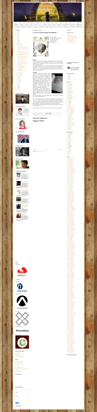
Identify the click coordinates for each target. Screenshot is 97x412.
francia (69, 142)
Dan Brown (69, 202)
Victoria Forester (70, 335)
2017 (68, 75)
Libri (55, 26)
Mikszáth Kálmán (70, 287)
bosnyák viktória (70, 341)
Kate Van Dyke (70, 254)
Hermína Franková (70, 233)
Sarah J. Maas (70, 316)
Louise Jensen (70, 273)
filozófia (69, 89)
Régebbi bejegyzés (60, 149)
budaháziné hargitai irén (71, 343)
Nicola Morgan (70, 291)
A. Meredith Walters (71, 158)
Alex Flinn (69, 166)
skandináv (69, 150)
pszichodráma (70, 111)
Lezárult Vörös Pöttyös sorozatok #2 (22, 56)
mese (68, 103)
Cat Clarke (69, 188)
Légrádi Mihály (70, 274)
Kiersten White (70, 259)
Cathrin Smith (70, 192)
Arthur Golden (70, 169)
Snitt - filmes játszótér (19, 356)
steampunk (69, 117)
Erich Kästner (70, 214)
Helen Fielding (70, 231)
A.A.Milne (69, 159)
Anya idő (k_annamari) (19, 362)
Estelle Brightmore (70, 215)
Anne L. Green (70, 168)
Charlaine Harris (70, 193)
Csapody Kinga (70, 200)
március (18, 79)
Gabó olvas (18, 366)
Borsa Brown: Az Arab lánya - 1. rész (22, 57)
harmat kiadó (45, 114)
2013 (17, 87)
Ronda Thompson (70, 312)
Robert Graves (70, 311)
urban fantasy (70, 125)
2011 (17, 90)
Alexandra (44, 24)
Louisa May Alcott (70, 272)
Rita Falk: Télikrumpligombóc (21, 62)
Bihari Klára (70, 178)
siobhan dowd (70, 348)
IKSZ (52, 22)
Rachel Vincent (70, 303)
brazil (68, 137)
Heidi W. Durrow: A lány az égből (22, 47)
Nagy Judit (69, 288)
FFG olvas (17, 364)
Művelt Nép (79, 26)
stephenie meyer (70, 349)
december (19, 44)
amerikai (69, 133)
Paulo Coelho (70, 298)
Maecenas (29, 26)
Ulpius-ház (72, 24)
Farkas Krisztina (70, 216)
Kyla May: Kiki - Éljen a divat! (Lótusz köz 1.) (25, 173)
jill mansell (69, 344)
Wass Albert (69, 336)
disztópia (69, 84)
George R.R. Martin (71, 224)
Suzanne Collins (70, 324)
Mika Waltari (70, 286)
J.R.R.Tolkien (70, 240)
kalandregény (70, 96)
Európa (53, 24)
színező (50, 114)
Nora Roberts (70, 292)
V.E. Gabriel (70, 331)
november (19, 46)
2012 (17, 88)
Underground (66, 26)
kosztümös (69, 98)
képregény (69, 101)
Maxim (51, 26)
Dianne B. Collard (70, 209)
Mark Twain (70, 279)
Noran (31, 24)
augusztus (19, 75)
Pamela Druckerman (71, 297)
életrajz (69, 129)
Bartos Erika (70, 173)
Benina (69, 176)
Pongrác (21, 24)
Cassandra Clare (70, 187)
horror (69, 93)
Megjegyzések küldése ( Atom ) (41, 151)
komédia (69, 97)
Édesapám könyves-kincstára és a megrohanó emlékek (22, 66)
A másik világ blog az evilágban (72, 38)
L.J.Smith (69, 268)
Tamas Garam (70, 326)
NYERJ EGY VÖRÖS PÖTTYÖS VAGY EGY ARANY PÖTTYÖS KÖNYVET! (25, 206)
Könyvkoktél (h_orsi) (19, 371)
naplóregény (69, 106)
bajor (68, 136)
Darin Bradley (70, 205)
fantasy (69, 88)
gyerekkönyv (70, 92)
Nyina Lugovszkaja (71, 293)
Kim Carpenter (70, 260)
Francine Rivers (70, 220)
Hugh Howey (70, 234)
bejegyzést (36, 99)
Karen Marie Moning (71, 253)
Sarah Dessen (70, 315)
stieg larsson (70, 350)
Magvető (59, 24)
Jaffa (70, 22)
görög (68, 143)
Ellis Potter (69, 212)
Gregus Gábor (18, 352)
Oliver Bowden (70, 296)
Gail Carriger (70, 221)
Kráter (47, 26)
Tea (73, 22)
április (18, 78)
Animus (26, 24)
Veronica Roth (70, 334)
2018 (17, 40)
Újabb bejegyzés (35, 149)
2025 (17, 31)
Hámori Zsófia (18, 354)
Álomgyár (38, 22)
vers (68, 126)
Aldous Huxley (70, 164)
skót (68, 151)
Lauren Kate (70, 269)
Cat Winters (69, 191)
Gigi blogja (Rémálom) (19, 367)
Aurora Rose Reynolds (71, 171)
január (18, 82)
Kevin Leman (70, 258)
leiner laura (69, 345)
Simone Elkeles (70, 321)
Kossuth (60, 26)
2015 (17, 84)
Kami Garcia (70, 250)
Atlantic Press (79, 22)
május (18, 76)
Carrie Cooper (70, 186)
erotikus (69, 87)
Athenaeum (41, 26)
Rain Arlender (70, 306)
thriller (69, 121)
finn (68, 141)
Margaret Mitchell (70, 276)
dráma (69, 86)
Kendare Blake (70, 255)
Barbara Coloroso (70, 172)
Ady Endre (69, 163)
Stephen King (70, 322)
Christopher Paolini (71, 197)
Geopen (61, 22)
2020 (17, 37)
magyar (69, 146)
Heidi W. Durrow (70, 230)
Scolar (56, 22)
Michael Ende (70, 284)
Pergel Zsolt (69, 300)
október (18, 72)
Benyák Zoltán (70, 177)
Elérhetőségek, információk (72, 35)
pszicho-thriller (70, 110)
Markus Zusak (70, 281)
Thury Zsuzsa (70, 329)
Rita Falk (69, 310)
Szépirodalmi (65, 24)
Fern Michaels (70, 219)
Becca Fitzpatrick (70, 174)
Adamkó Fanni (70, 162)
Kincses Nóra (70, 262)
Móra (49, 24)
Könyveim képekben (71, 39)
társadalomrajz (70, 122)
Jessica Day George (71, 245)
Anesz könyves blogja (19, 361)
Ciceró (19, 22)
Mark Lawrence (70, 278)
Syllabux (16, 24)
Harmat (43, 22)
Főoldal (47, 149)
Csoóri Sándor (70, 201)
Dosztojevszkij (70, 210)
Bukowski (69, 183)
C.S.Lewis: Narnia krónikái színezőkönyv (21, 69)
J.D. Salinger (70, 238)
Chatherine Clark (70, 195)
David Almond (70, 206)
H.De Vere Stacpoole (71, 229)
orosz (68, 148)
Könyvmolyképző (30, 22)
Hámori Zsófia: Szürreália (21, 51)
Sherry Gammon (70, 319)
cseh (68, 138)
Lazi (40, 24)
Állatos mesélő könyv (20, 60)
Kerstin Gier (70, 257)
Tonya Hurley (70, 330)
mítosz (69, 105)
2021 (17, 36)
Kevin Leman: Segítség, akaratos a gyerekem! (25, 190)
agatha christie (70, 340)
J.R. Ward (69, 239)
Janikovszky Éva (70, 244)
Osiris (36, 24)
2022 (17, 34)
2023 (17, 33)
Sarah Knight (70, 317)
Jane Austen (69, 243)
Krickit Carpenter (70, 264)
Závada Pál (69, 339)
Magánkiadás (79, 24)
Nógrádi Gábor (70, 295)
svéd (68, 152)
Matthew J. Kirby (70, 282)
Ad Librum (73, 26)
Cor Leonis (23, 26)
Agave (66, 22)
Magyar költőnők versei (71, 40)
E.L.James (69, 211)
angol (38, 114)
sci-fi (68, 116)
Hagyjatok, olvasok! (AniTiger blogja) (22, 368)
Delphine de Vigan (70, 207)
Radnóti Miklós (70, 305)
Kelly (24, 22)
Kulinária (35, 26)
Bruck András (70, 182)
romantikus (69, 115)
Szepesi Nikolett (70, 325)
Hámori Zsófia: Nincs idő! (21, 70)
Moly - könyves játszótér (20, 355)
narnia (48, 114)
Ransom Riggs (70, 307)
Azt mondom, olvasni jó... (20, 363)
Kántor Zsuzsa (70, 267)
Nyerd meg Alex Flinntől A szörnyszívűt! (25, 182)
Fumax (48, 22)
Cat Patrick (69, 190)
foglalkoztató (70, 91)
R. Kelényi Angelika (71, 302)
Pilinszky (69, 301)
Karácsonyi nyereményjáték (21, 59)
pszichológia (69, 112)
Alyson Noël (70, 167)
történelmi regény (70, 124)
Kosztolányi (69, 263)
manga (69, 102)
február (18, 81)
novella (69, 107)
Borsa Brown (70, 181)
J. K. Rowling (70, 236)
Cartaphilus (16, 26)
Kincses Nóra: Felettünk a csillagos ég (23, 52)
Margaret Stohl (70, 277)
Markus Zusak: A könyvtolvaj (24, 214)
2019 (17, 39)
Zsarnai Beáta (70, 338)
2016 (36, 114)
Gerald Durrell (70, 225)
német (68, 147)
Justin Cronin (70, 248)
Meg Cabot (69, 283)
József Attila (70, 249)
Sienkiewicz (70, 320)
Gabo (15, 22)
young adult (69, 127)
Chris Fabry (69, 196)
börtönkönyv (69, 83)
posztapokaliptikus (70, 108)
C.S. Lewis (41, 114)
